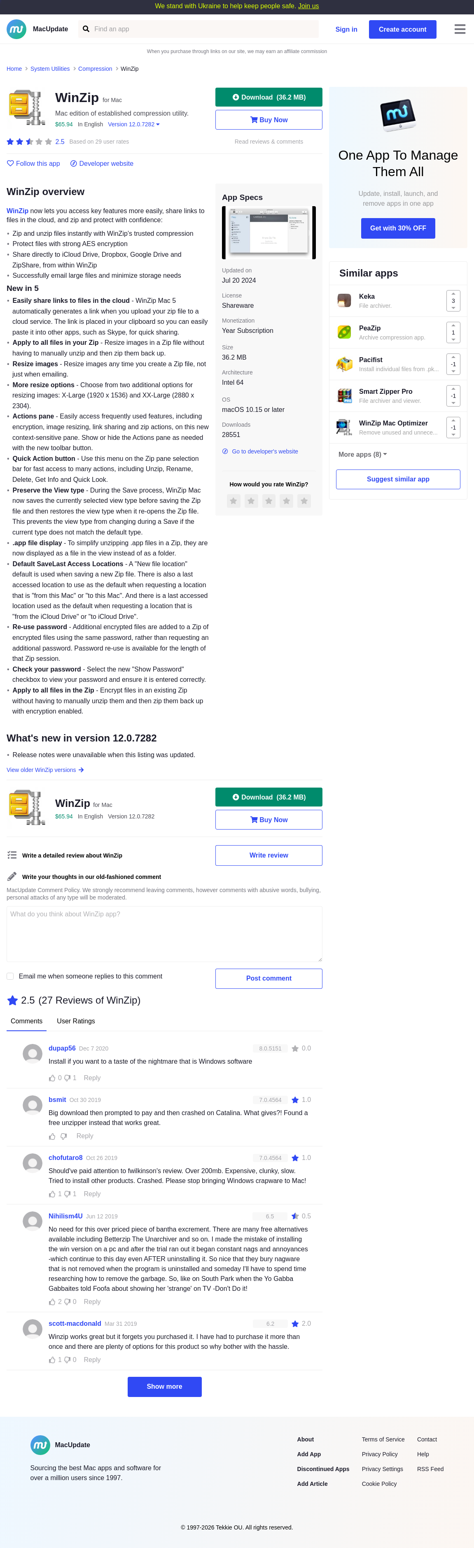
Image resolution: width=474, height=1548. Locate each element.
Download (269, 97)
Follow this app (33, 163)
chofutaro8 (66, 1157)
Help (423, 1454)
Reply (92, 1078)
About (305, 1439)
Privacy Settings (382, 1469)
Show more (164, 1386)
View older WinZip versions (45, 770)
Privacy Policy (380, 1454)
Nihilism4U (66, 1216)
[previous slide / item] (227, 232)
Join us (308, 6)
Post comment (269, 978)
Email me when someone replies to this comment (91, 976)
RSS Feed (430, 1469)
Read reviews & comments (269, 141)
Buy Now (268, 119)
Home (14, 68)
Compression (95, 68)
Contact (427, 1439)
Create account (403, 29)
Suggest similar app (398, 479)
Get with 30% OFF (398, 228)
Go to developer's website (260, 451)
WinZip (17, 211)
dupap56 (62, 1048)
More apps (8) (360, 454)
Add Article (312, 1484)
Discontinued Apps (323, 1469)
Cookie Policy (379, 1484)
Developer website (102, 163)
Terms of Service (383, 1439)
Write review (269, 855)
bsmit (57, 1099)
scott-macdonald (75, 1323)
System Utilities (50, 68)
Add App (309, 1454)
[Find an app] (85, 29)
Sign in (346, 29)
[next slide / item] (310, 232)
